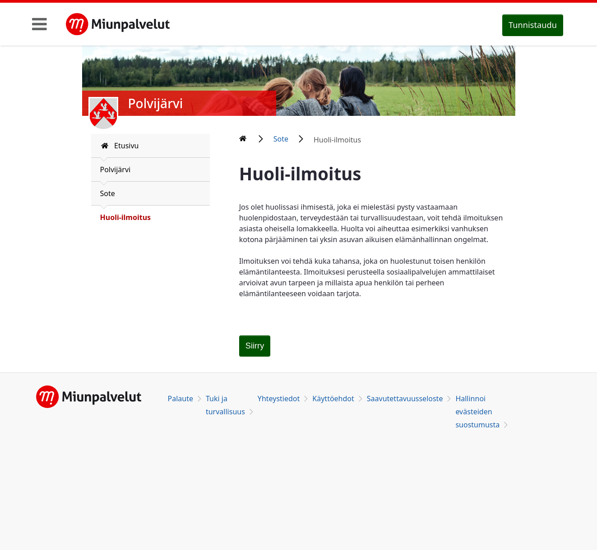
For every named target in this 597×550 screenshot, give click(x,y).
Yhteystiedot (279, 398)
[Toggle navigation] (39, 24)
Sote (107, 193)
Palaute (180, 398)
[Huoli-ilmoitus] (255, 346)
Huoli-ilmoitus (125, 217)
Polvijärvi (115, 169)
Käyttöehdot (333, 398)
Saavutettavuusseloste (405, 398)
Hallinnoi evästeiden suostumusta (477, 412)
